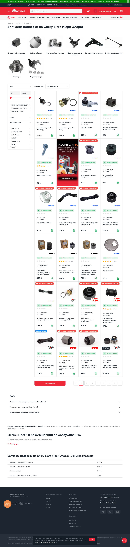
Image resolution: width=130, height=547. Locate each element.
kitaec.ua (10, 23)
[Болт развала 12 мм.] (45, 162)
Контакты (84, 5)
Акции (68, 5)
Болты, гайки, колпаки (55, 53)
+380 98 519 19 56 (52, 5)
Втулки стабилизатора (16, 53)
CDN (21, 147)
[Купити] (52, 135)
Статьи (48, 501)
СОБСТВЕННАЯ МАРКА (21, 108)
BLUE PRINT (21, 141)
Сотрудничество (74, 526)
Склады (12, 118)
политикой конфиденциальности (45, 542)
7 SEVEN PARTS (21, 132)
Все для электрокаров (70, 17)
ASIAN (21, 138)
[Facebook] (103, 512)
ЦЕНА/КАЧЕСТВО (21, 111)
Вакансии (75, 5)
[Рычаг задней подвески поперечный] (67, 210)
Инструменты (85, 17)
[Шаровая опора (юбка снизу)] (67, 114)
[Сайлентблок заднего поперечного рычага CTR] (67, 353)
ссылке (98, 543)
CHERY (18, 23)
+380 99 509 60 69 (38, 5)
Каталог (22, 17)
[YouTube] (117, 512)
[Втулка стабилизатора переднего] (89, 162)
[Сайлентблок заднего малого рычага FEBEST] (67, 257)
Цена (11, 86)
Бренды (48, 504)
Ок (92, 539)
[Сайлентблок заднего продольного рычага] (111, 210)
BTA (21, 144)
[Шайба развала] (111, 257)
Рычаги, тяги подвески (94, 53)
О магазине (73, 498)
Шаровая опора (36, 77)
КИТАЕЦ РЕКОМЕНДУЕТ (21, 105)
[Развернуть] (13, 444)
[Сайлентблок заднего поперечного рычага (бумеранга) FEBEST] (89, 257)
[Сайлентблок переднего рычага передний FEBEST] (45, 257)
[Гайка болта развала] (45, 210)
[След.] (120, 383)
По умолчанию (52, 86)
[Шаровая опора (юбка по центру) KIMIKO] (67, 305)
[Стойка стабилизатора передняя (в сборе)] (45, 305)
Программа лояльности (77, 510)
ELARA (26, 23)
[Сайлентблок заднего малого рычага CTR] (89, 353)
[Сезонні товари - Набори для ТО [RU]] (67, 162)
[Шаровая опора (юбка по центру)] (45, 114)
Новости (48, 498)
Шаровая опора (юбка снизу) (20, 466)
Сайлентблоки (36, 53)
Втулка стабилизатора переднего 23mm (23, 475)
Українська (109, 5)
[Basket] (121, 11)
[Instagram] (110, 512)
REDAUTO (21, 128)
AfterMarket (21, 135)
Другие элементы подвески (75, 54)
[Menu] (9, 11)
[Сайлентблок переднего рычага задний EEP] (89, 305)
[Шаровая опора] (89, 114)
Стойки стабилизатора (113, 53)
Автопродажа (97, 17)
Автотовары (56, 17)
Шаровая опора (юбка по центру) (21, 462)
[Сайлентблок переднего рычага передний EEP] (111, 305)
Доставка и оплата (75, 501)
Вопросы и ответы (75, 507)
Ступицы (16, 77)
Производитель (15, 122)
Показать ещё (50, 383)
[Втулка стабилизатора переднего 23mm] (111, 114)
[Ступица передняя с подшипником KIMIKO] (111, 353)
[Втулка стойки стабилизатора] (111, 162)
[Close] (128, 1)
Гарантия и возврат (75, 504)
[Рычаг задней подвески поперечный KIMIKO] (45, 353)
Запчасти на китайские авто (39, 17)
